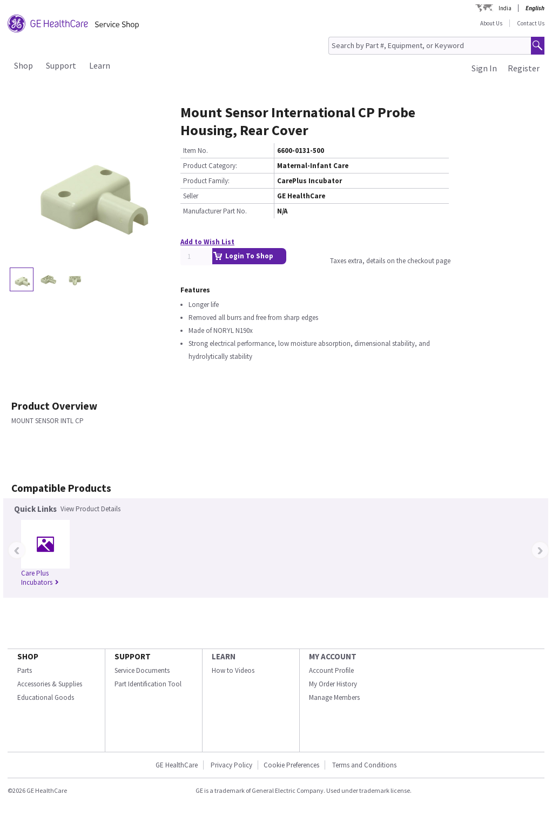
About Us (491, 23)
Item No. (195, 150)
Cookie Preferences (291, 765)
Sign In (484, 68)
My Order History (333, 684)
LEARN (223, 656)
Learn (99, 65)
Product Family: (206, 180)
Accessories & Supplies (49, 684)
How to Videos (233, 670)
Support (61, 65)
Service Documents (142, 670)
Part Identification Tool (148, 684)
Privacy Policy (231, 765)
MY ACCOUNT (332, 656)
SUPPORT (133, 656)
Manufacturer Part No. (215, 211)
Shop (23, 65)
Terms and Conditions (364, 765)
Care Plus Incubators (40, 578)
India (505, 8)
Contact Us (530, 23)
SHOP (27, 656)
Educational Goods (45, 697)
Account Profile (331, 670)
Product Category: (210, 165)
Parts (24, 670)
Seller (190, 196)
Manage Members (334, 697)
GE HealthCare (177, 765)
